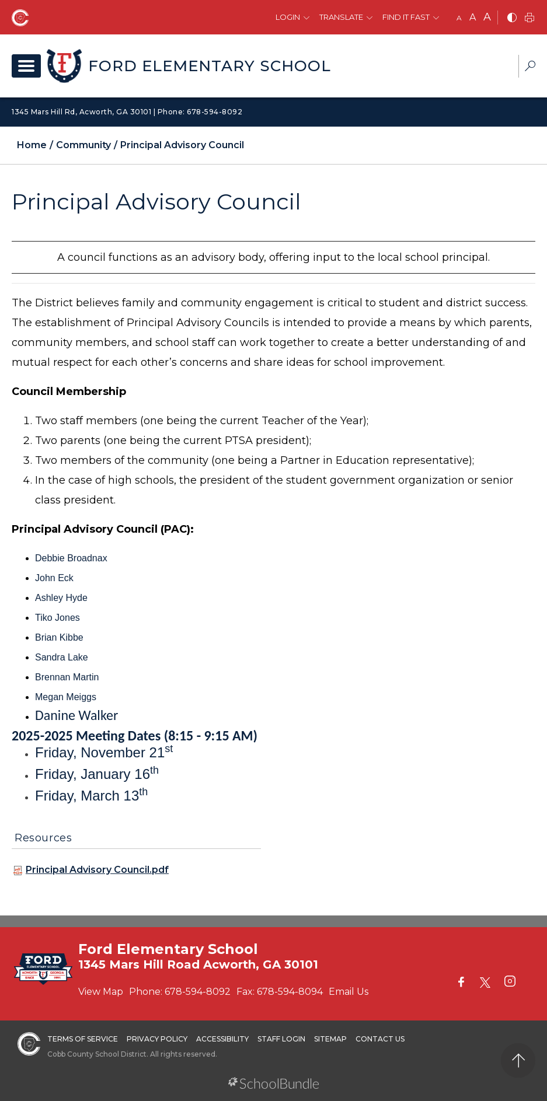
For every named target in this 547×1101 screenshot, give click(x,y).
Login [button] (288, 17)
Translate (341, 17)
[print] (529, 18)
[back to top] (518, 1060)
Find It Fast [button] (406, 17)
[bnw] (512, 18)
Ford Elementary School (209, 66)
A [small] (459, 17)
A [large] (487, 17)
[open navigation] (26, 66)
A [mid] (472, 17)
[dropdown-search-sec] (530, 67)
